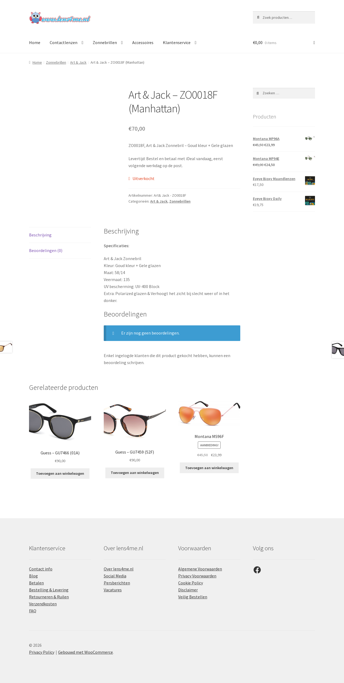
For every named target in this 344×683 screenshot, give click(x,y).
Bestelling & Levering (49, 589)
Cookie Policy (190, 582)
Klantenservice (177, 42)
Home (34, 42)
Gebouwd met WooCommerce (85, 652)
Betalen (36, 582)
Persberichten (117, 582)
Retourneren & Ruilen (49, 596)
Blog (33, 575)
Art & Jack (78, 62)
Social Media (115, 575)
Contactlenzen (63, 42)
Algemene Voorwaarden (200, 568)
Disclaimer (188, 589)
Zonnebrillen (105, 42)
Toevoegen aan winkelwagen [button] (60, 473)
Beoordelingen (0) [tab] (45, 250)
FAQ (32, 610)
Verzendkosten (43, 603)
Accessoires (142, 42)
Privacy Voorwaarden (197, 575)
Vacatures (113, 589)
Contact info (40, 568)
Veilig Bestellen (192, 596)
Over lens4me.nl (119, 568)
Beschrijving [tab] (40, 235)
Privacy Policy (41, 652)
